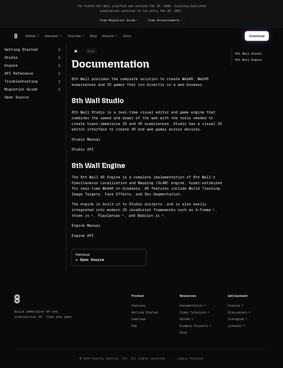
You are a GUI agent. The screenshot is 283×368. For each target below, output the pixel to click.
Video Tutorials (193, 312)
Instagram (236, 319)
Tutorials (74, 36)
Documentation (191, 306)
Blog (93, 36)
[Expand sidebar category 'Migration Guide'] (59, 89)
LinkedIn (235, 326)
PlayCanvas (109, 215)
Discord (108, 36)
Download (256, 36)
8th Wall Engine (248, 60)
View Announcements (164, 20)
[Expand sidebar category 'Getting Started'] (59, 49)
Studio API (83, 149)
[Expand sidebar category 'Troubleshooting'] (59, 81)
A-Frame (203, 210)
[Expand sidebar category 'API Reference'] (59, 73)
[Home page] (76, 51)
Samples (51, 36)
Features (138, 306)
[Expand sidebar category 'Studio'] (59, 57)
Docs (127, 36)
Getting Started (144, 312)
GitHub (30, 36)
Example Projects (194, 326)
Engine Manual (86, 225)
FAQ (134, 326)
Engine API (83, 235)
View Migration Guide (117, 20)
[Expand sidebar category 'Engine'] (59, 65)
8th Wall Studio (248, 53)
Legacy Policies (190, 358)
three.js (80, 215)
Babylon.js (149, 215)
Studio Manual (86, 139)
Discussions (237, 312)
